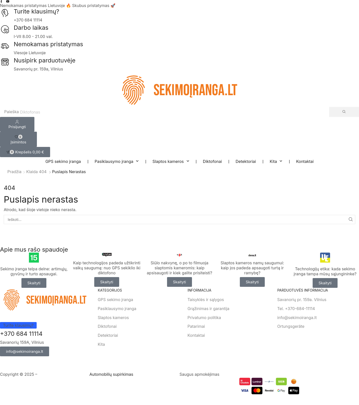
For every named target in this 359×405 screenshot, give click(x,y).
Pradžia (14, 171)
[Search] (344, 112)
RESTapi (81, 374)
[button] (25, 152)
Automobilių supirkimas (111, 374)
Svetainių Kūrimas (55, 374)
